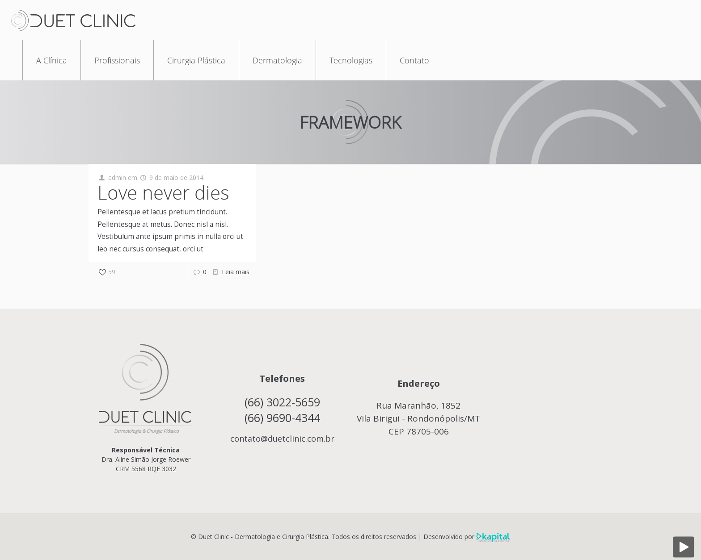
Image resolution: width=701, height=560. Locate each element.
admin (117, 177)
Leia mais (235, 271)
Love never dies (163, 192)
